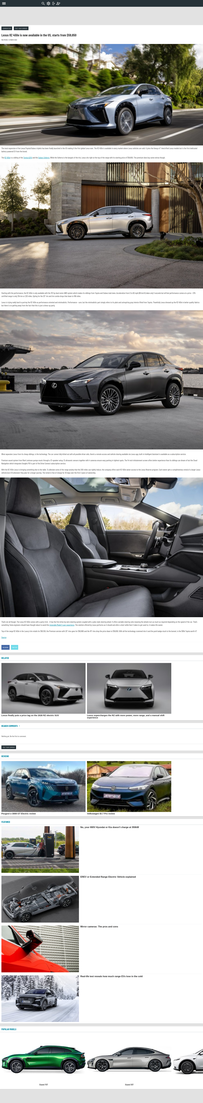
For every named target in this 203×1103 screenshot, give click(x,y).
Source (3, 637)
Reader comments (11, 725)
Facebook (5, 647)
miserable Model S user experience (61, 625)
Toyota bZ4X (27, 157)
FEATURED (5, 821)
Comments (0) (7, 28)
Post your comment (21, 28)
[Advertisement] (101, 16)
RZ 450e (7, 157)
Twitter (14, 647)
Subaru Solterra (43, 157)
